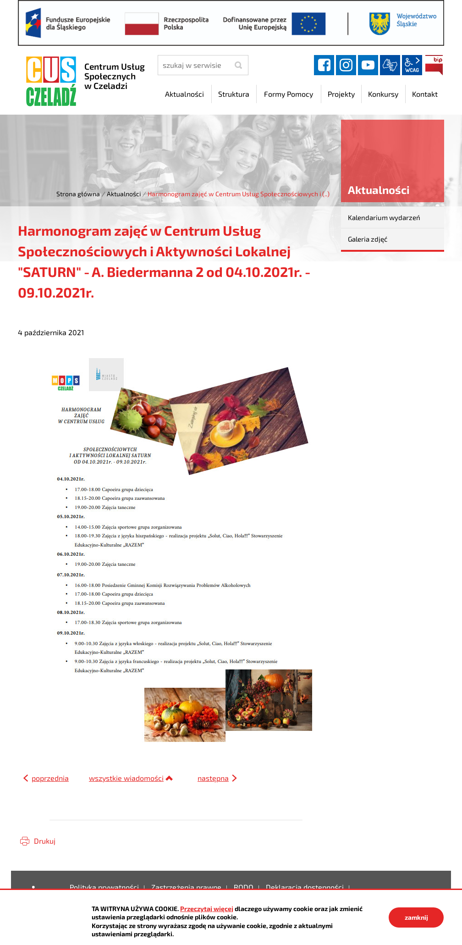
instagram (346, 65)
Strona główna (78, 194)
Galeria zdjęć (367, 239)
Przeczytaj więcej (206, 908)
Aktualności (124, 194)
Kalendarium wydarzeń (384, 217)
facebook (324, 65)
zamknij (416, 917)
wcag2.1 (412, 65)
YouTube (368, 65)
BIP (434, 65)
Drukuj (44, 840)
